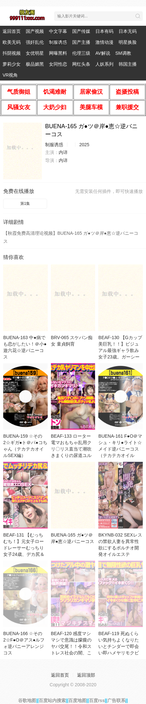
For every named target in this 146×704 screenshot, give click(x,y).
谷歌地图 (27, 700)
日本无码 (128, 31)
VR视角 (10, 75)
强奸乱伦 (35, 42)
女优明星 (35, 53)
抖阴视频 (12, 53)
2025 (84, 144)
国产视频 (35, 31)
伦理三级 (81, 53)
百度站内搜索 (52, 700)
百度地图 (77, 700)
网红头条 (81, 64)
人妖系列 (104, 64)
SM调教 (123, 53)
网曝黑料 (58, 53)
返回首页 (12, 31)
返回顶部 (86, 675)
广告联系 (116, 700)
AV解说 (102, 53)
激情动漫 (104, 42)
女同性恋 (58, 64)
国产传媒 (81, 31)
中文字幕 (58, 31)
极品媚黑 (35, 64)
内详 (63, 152)
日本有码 (104, 31)
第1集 (25, 203)
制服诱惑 (58, 42)
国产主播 (81, 42)
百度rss (97, 700)
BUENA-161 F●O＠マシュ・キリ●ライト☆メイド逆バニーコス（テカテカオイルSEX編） (120, 448)
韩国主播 (128, 64)
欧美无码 (12, 42)
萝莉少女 (12, 64)
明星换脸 (128, 42)
